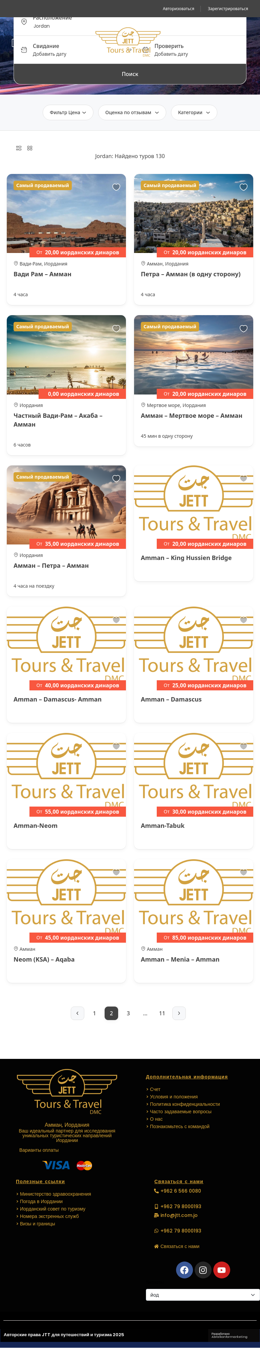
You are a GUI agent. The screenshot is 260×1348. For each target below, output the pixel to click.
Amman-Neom (36, 825)
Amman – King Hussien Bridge (186, 558)
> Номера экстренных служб (47, 1216)
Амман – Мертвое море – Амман (191, 415)
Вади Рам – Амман (42, 274)
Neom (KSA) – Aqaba (44, 959)
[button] (238, 43)
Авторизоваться (178, 8)
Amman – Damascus (171, 699)
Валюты (155, 1282)
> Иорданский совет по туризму (50, 1208)
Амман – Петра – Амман (51, 565)
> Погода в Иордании (39, 1201)
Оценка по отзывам (132, 112)
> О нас (154, 1119)
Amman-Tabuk (163, 825)
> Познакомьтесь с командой (178, 1126)
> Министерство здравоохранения (53, 1194)
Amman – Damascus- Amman (58, 699)
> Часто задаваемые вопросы (179, 1111)
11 (162, 1013)
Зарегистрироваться (228, 8)
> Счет (153, 1089)
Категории (194, 112)
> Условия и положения (172, 1096)
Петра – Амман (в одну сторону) (191, 274)
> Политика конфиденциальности (183, 1104)
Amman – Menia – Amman (180, 959)
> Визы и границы (35, 1223)
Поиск (130, 74)
